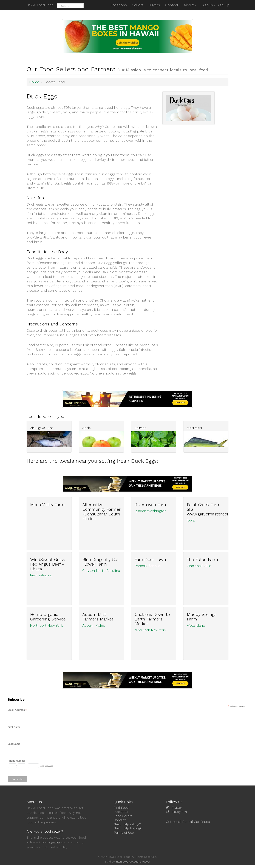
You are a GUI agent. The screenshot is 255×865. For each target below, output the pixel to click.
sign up (54, 842)
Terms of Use (124, 832)
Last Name (14, 743)
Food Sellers (123, 816)
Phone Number (16, 760)
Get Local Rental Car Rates (188, 821)
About (190, 5)
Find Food (121, 807)
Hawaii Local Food (40, 5)
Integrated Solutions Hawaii (133, 861)
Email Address (17, 709)
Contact (120, 820)
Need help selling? (127, 824)
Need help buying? (127, 828)
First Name (14, 726)
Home (34, 82)
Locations (121, 811)
